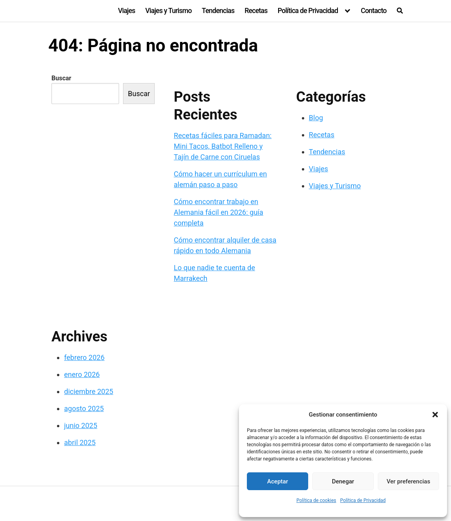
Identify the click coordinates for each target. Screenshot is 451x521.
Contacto (374, 11)
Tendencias (218, 11)
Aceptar (277, 481)
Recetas (255, 11)
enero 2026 (82, 374)
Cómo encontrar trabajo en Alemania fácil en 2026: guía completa (218, 212)
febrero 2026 (84, 357)
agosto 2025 (84, 408)
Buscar (61, 78)
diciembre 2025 (88, 391)
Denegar (343, 481)
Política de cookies (316, 500)
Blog (316, 118)
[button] (435, 415)
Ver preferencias (408, 481)
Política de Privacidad (363, 500)
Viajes (126, 11)
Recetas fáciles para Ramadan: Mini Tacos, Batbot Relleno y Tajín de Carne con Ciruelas (222, 146)
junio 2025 (80, 425)
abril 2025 (80, 442)
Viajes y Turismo (168, 11)
